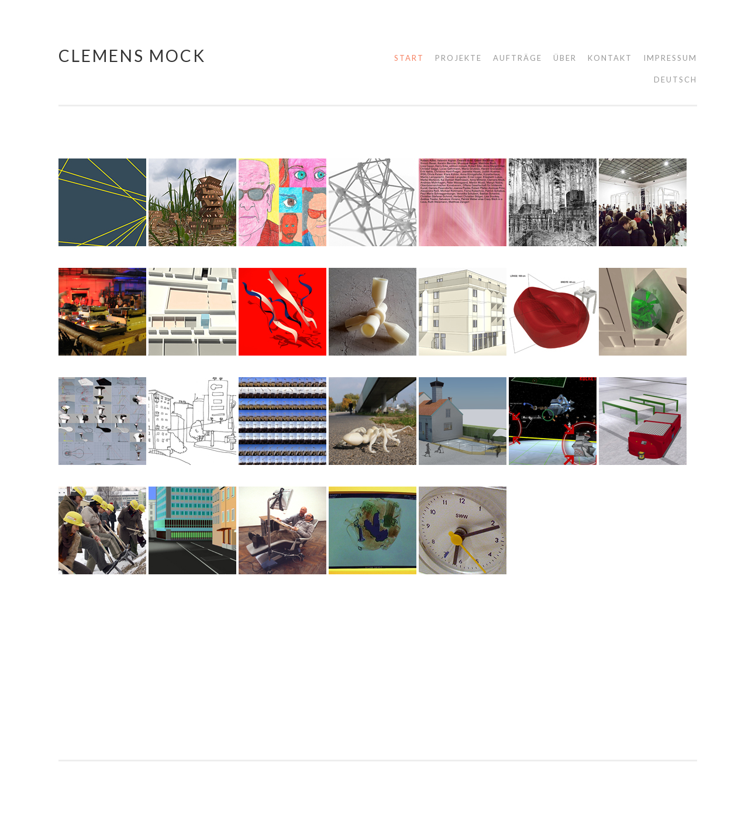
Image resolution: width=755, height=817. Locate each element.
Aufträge (517, 58)
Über (565, 58)
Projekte (458, 58)
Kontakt (610, 58)
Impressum (670, 58)
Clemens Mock (132, 56)
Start (409, 58)
